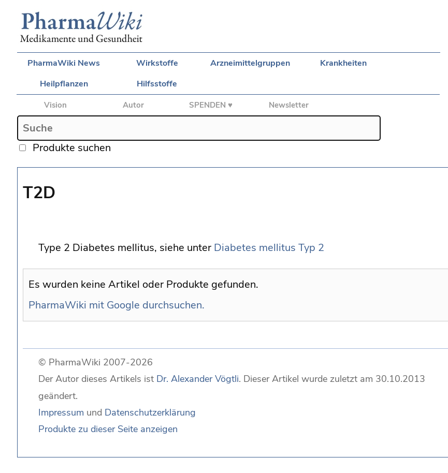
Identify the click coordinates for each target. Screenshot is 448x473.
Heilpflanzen (64, 84)
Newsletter (289, 105)
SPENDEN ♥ (211, 105)
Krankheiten (343, 63)
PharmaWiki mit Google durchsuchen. (116, 305)
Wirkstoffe (157, 63)
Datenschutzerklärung (150, 412)
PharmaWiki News (63, 63)
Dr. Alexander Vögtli (197, 379)
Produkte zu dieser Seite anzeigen (108, 429)
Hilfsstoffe (157, 84)
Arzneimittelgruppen (250, 63)
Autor (133, 105)
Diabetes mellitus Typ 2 (269, 248)
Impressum (61, 412)
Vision (55, 105)
